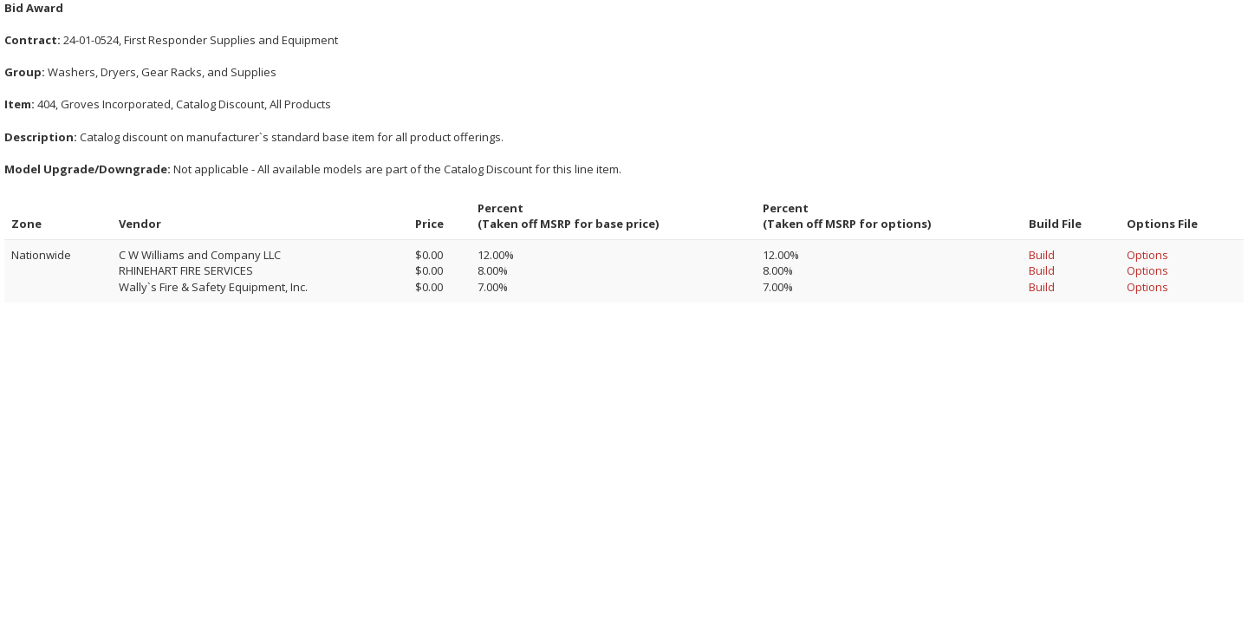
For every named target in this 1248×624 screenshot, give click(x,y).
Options (1147, 255)
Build (1042, 255)
